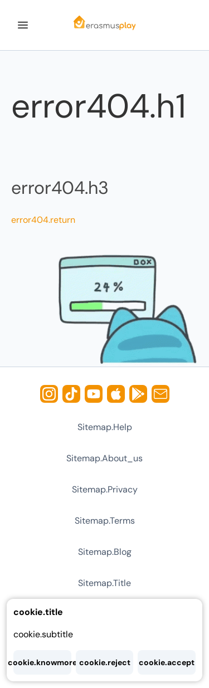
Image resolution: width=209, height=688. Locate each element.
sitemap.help (104, 427)
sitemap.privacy (105, 489)
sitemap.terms (105, 520)
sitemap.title (104, 583)
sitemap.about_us (104, 458)
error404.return (43, 220)
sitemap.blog (105, 552)
